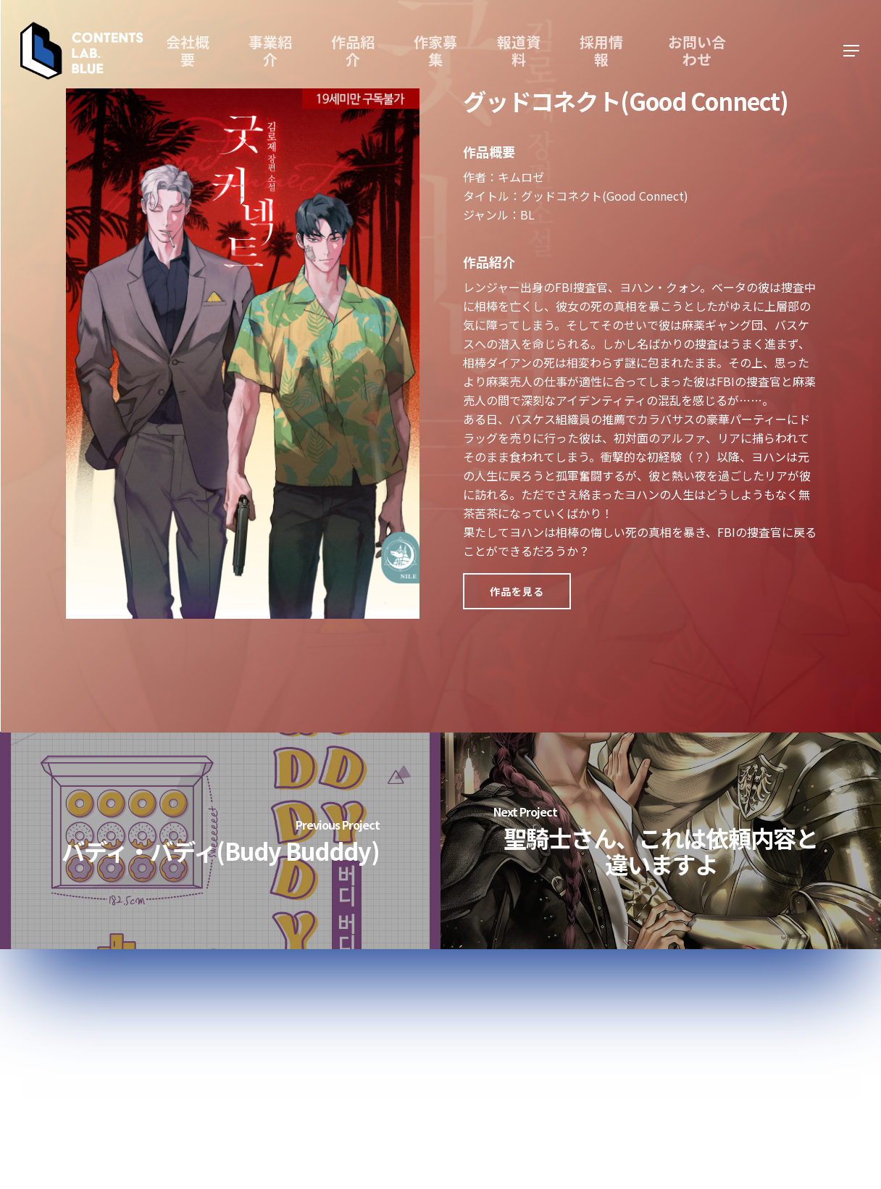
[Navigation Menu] (852, 51)
